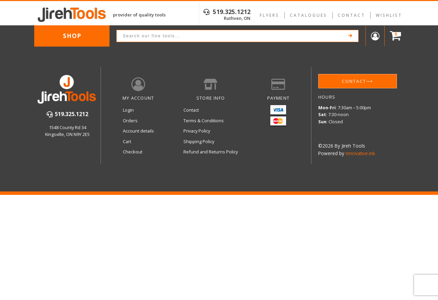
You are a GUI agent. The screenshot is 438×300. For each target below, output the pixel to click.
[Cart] (393, 36)
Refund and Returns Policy (210, 152)
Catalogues (308, 15)
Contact (351, 15)
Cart (127, 141)
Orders (130, 120)
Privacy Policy (196, 131)
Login (128, 110)
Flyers (269, 15)
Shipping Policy (198, 141)
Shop (72, 36)
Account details (138, 131)
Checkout (132, 152)
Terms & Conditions (203, 120)
